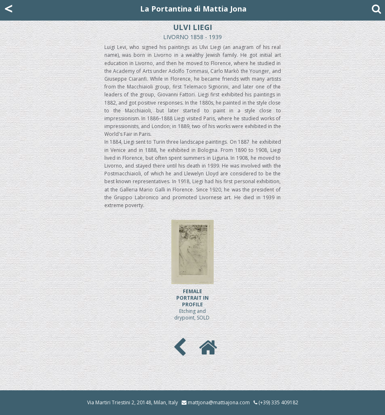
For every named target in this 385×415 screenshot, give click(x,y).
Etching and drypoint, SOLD (192, 304)
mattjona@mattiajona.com (219, 402)
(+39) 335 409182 (276, 402)
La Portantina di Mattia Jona (193, 9)
